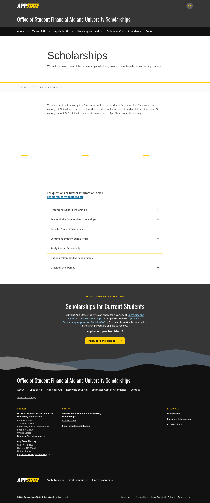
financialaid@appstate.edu (76, 425)
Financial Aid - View (31, 436)
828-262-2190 (69, 420)
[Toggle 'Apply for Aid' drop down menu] (72, 31)
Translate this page (26, 397)
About (20, 31)
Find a (103, 480)
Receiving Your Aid (88, 31)
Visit (78, 480)
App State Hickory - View (34, 454)
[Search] (189, 6)
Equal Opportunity (163, 497)
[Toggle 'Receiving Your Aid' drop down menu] (102, 31)
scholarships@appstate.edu (65, 197)
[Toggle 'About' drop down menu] (27, 31)
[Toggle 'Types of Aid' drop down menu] (49, 31)
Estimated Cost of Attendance (124, 31)
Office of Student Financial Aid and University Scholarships (73, 19)
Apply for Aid (61, 31)
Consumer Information (179, 419)
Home (22, 87)
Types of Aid (39, 31)
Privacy (185, 497)
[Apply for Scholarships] (105, 340)
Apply (56, 480)
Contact (150, 31)
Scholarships (173, 413)
